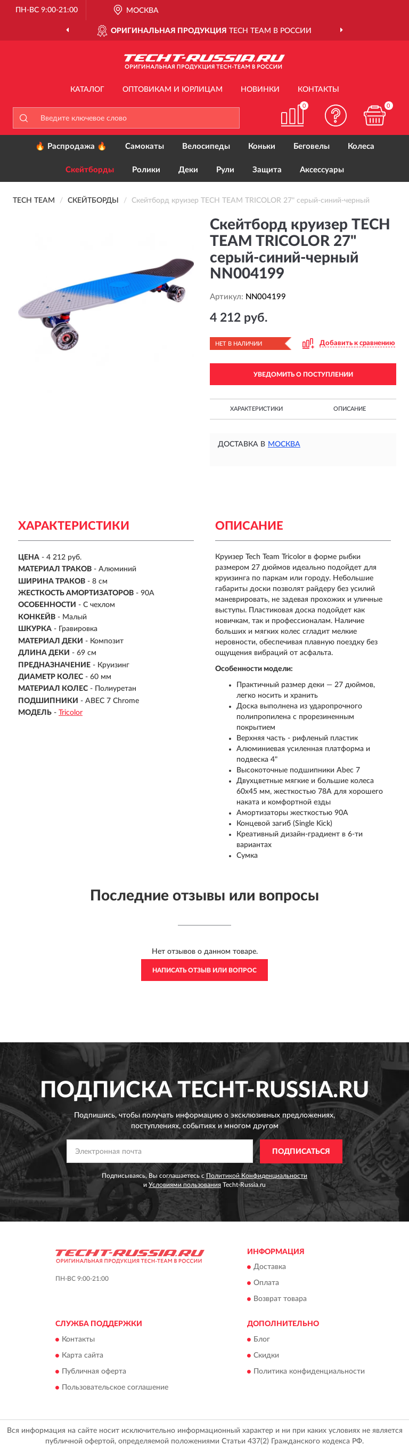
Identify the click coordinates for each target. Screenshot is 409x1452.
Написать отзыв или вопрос (204, 970)
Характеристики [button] (256, 409)
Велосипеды (206, 146)
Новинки (260, 89)
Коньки (261, 146)
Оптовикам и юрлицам (172, 89)
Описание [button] (349, 409)
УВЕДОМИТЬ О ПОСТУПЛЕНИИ (303, 374)
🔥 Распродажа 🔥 (71, 146)
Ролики (146, 170)
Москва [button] (284, 444)
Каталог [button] (87, 89)
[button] (336, 115)
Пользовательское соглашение (115, 1387)
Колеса (361, 146)
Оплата (266, 1283)
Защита (267, 170)
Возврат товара (280, 1299)
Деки (188, 170)
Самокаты (144, 146)
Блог (261, 1339)
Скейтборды (90, 170)
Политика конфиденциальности (309, 1371)
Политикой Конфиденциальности (256, 1175)
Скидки (266, 1355)
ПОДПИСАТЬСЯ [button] (301, 1151)
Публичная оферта (94, 1371)
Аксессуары (322, 170)
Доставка (269, 1267)
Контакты (318, 89)
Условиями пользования (185, 1185)
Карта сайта (82, 1355)
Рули (225, 170)
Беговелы (311, 146)
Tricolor (71, 712)
